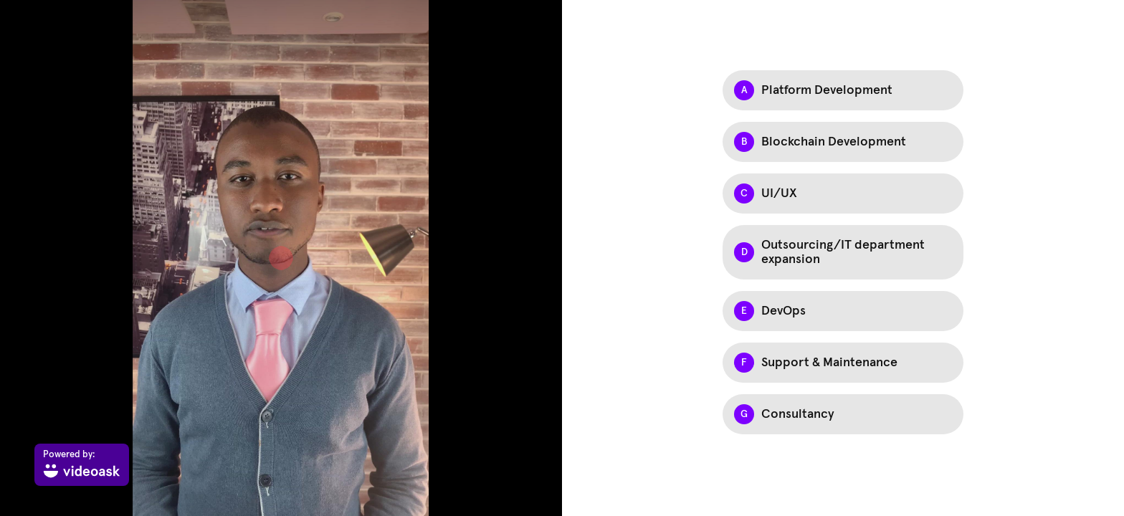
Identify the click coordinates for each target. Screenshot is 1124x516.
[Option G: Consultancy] (843, 414)
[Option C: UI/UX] (843, 193)
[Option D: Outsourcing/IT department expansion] (843, 252)
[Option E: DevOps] (843, 311)
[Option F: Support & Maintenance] (843, 363)
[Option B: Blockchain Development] (843, 142)
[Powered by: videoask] (81, 465)
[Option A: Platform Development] (843, 90)
